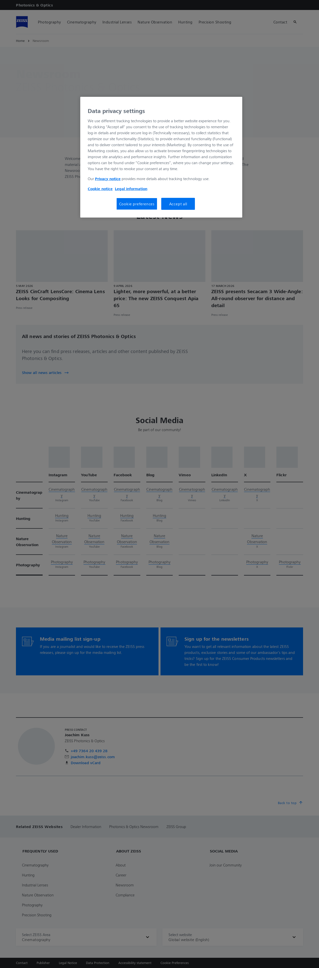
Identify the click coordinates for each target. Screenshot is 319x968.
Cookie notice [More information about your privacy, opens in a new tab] (100, 188)
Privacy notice (108, 178)
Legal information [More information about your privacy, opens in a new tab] (131, 188)
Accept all (178, 204)
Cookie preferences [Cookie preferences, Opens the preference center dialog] (137, 204)
